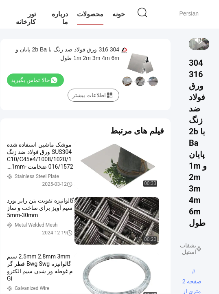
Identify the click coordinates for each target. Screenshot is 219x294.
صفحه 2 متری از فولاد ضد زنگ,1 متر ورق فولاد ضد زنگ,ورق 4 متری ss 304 (192, 282)
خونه (118, 14)
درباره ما (60, 18)
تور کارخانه (26, 18)
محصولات (90, 14)
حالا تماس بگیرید (34, 80)
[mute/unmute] (199, 40)
